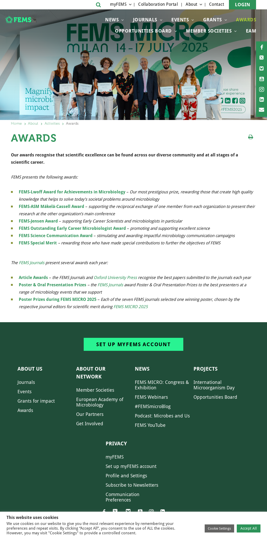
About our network (91, 373)
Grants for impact (36, 401)
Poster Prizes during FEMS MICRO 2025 (58, 299)
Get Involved (89, 423)
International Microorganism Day (214, 384)
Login (242, 4)
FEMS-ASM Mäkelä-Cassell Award (52, 206)
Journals (145, 19)
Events (180, 19)
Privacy (116, 443)
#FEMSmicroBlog (153, 406)
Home (16, 123)
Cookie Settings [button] (219, 528)
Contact (216, 4)
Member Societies (209, 31)
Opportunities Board (215, 397)
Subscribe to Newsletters (132, 485)
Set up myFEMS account (133, 344)
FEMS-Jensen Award (38, 221)
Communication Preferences (122, 497)
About (191, 4)
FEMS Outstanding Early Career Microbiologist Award (72, 228)
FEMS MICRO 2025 (130, 306)
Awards (246, 19)
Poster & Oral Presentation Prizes (53, 284)
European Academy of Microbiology (99, 402)
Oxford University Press (115, 277)
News (112, 19)
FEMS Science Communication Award (56, 235)
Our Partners (90, 414)
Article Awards (33, 277)
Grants (212, 19)
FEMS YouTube (150, 425)
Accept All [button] (248, 528)
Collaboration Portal (158, 4)
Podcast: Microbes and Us (162, 415)
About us (29, 369)
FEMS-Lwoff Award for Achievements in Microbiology (72, 191)
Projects (205, 369)
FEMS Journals (31, 262)
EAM (251, 31)
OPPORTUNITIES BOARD (143, 31)
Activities (52, 123)
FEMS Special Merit (38, 242)
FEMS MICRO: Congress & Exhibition (162, 384)
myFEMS (118, 4)
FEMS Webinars (151, 397)
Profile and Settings (126, 475)
